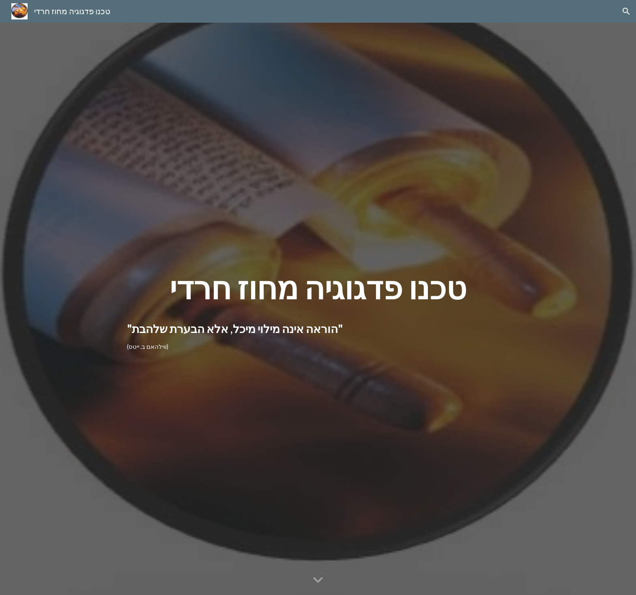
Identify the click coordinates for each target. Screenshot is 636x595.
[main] (318, 288)
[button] (626, 11)
